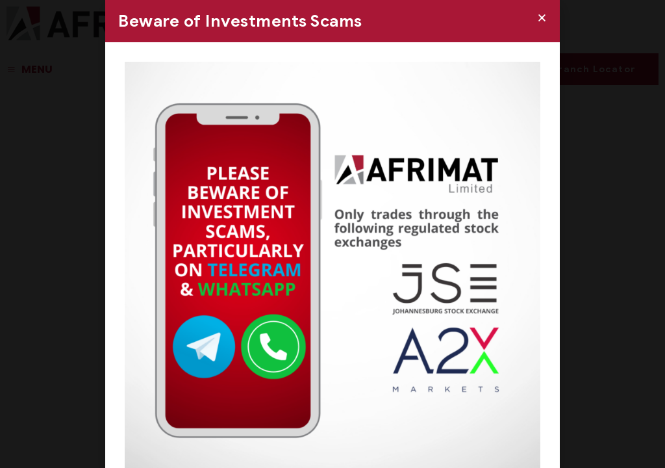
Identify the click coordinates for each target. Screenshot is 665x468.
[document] (332, 234)
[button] (542, 18)
